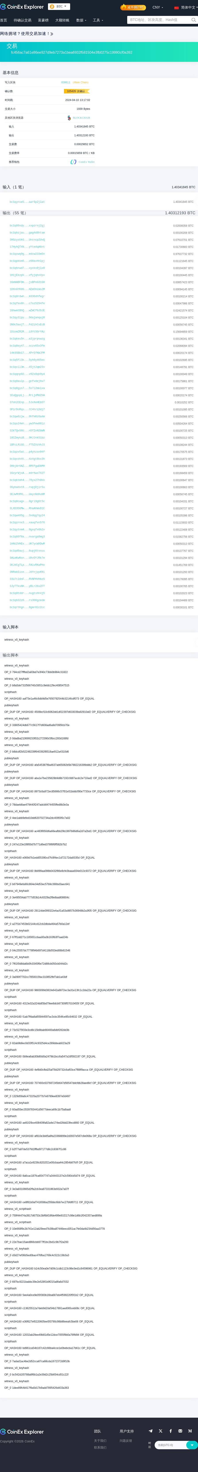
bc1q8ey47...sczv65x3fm (27, 345)
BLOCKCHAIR (78, 118)
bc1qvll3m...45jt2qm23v (27, 367)
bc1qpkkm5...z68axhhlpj (27, 261)
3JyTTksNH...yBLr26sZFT (27, 586)
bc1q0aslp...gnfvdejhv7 (27, 381)
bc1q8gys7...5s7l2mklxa (27, 388)
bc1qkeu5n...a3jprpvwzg (27, 338)
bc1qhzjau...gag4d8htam (27, 232)
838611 (65, 82)
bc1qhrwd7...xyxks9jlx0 (27, 268)
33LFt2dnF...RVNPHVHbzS (27, 579)
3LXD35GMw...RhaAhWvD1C (27, 508)
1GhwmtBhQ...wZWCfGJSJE (27, 310)
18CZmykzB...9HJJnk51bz (27, 437)
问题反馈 (126, 1440)
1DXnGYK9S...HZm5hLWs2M (27, 289)
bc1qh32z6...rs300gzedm (27, 600)
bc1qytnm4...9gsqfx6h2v (27, 529)
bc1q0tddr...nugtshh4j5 (27, 593)
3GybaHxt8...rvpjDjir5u (27, 487)
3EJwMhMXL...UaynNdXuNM (27, 494)
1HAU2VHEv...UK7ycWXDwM (27, 543)
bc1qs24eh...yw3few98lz (27, 423)
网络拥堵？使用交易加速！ (26, 33)
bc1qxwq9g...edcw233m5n (27, 254)
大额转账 (62, 20)
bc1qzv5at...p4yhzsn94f (27, 451)
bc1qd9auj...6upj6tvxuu (27, 550)
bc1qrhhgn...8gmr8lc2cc (27, 607)
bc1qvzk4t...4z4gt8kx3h (27, 459)
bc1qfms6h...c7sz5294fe (27, 303)
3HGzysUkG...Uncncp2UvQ (27, 239)
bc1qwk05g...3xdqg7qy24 (27, 515)
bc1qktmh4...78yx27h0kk (27, 480)
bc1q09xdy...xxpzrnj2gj (27, 225)
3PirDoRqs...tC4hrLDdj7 (27, 409)
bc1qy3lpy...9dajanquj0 (27, 317)
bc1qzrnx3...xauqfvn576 (27, 522)
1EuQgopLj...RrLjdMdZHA (27, 395)
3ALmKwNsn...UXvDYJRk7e (27, 558)
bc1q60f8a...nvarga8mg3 (27, 536)
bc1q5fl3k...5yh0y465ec (27, 360)
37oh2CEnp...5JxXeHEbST (27, 402)
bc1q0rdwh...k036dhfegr (27, 296)
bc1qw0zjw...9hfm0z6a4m (27, 416)
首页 (3, 20)
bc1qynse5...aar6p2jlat (27, 202)
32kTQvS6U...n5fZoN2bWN (27, 430)
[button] (184, 6)
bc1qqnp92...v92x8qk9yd (27, 374)
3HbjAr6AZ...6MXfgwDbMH (27, 466)
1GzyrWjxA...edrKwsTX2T (27, 473)
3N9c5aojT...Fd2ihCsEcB (27, 324)
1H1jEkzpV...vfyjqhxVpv (27, 275)
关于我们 (100, 1440)
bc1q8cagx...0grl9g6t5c (27, 501)
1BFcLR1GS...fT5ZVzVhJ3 (27, 444)
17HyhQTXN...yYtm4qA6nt (27, 246)
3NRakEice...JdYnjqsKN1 (27, 572)
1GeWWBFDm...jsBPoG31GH (27, 282)
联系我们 (100, 1447)
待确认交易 (22, 20)
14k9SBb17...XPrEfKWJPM (27, 353)
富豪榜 (43, 20)
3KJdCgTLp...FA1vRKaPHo (27, 565)
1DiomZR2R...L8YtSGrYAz (27, 331)
